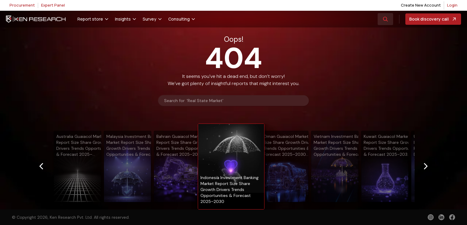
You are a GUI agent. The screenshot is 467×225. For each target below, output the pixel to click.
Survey (149, 19)
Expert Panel (53, 5)
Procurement (22, 5)
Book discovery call (433, 19)
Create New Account (421, 5)
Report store (90, 19)
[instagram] (430, 217)
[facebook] (452, 217)
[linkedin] (441, 217)
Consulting (179, 19)
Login (452, 5)
